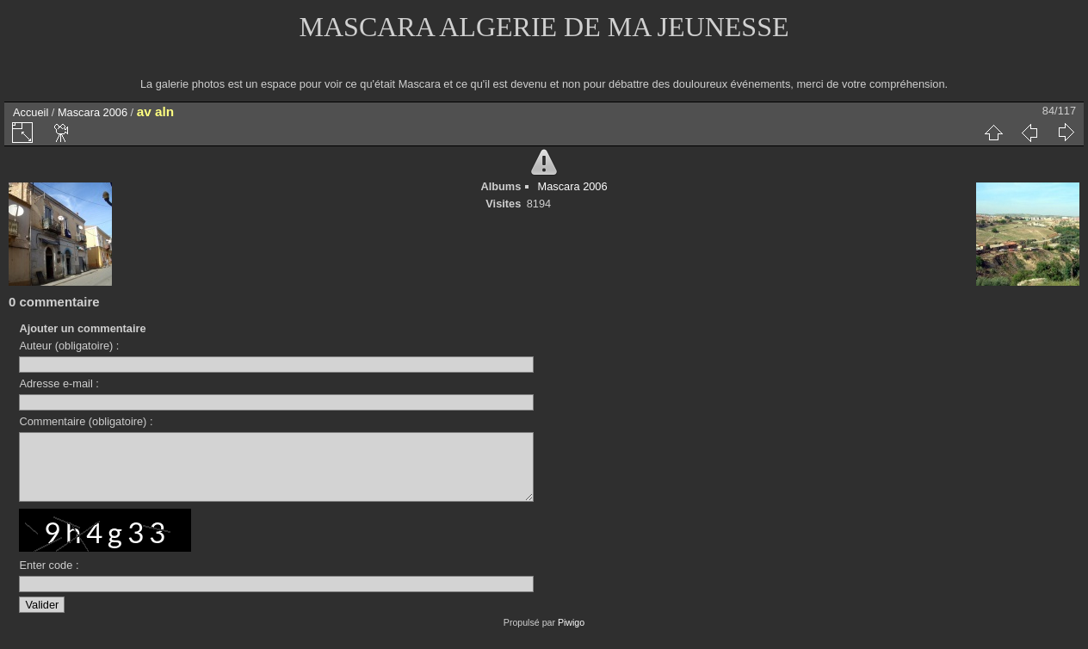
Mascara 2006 (92, 112)
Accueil (30, 112)
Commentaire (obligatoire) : (85, 421)
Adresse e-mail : (58, 383)
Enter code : (48, 578)
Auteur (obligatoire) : (69, 345)
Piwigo (571, 635)
